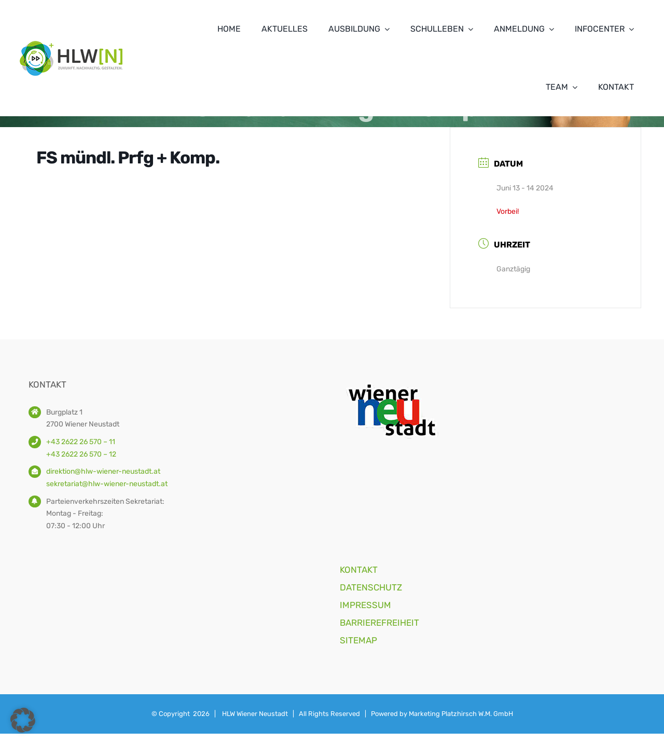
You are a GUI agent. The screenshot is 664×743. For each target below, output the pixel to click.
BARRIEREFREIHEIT (379, 622)
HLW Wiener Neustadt (255, 714)
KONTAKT (359, 570)
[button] (23, 720)
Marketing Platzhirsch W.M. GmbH (461, 714)
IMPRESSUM (365, 605)
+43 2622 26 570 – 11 (80, 441)
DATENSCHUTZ (371, 587)
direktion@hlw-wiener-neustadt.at (103, 471)
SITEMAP (358, 640)
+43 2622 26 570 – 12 (81, 454)
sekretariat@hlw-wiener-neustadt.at (107, 483)
